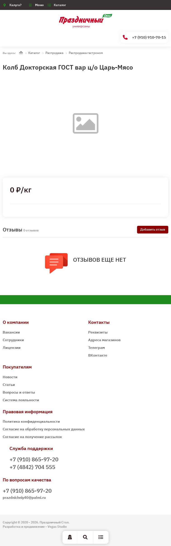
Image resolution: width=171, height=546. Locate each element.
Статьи (9, 384)
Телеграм (96, 347)
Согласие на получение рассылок (32, 436)
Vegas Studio (57, 527)
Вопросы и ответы (19, 392)
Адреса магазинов (104, 340)
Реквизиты (98, 332)
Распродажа (54, 53)
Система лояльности (21, 400)
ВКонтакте (97, 355)
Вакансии (11, 332)
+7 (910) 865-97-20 (34, 459)
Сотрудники (13, 340)
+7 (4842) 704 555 (32, 467)
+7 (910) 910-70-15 (144, 37)
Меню (39, 5)
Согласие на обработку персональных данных (44, 429)
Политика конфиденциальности (31, 421)
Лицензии (12, 347)
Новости (10, 377)
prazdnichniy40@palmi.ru (24, 497)
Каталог (60, 5)
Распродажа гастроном (86, 53)
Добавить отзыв (152, 229)
